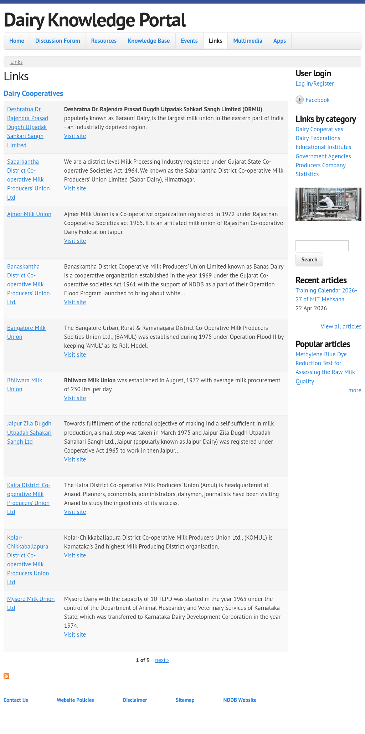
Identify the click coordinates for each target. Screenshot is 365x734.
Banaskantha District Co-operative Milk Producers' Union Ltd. (28, 284)
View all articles (341, 326)
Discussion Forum (57, 41)
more (354, 390)
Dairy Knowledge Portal (95, 19)
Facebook (317, 100)
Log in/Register (314, 83)
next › (162, 659)
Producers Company (320, 165)
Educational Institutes (323, 147)
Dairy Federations (317, 138)
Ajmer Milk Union (29, 214)
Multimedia (247, 41)
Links (215, 41)
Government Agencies (323, 156)
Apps (279, 41)
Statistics (307, 174)
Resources (104, 41)
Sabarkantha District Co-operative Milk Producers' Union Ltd (28, 180)
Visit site (75, 136)
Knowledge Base (149, 41)
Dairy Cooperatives (33, 93)
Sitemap (185, 700)
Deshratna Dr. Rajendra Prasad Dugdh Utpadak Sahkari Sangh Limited (27, 127)
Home (16, 41)
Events (189, 41)
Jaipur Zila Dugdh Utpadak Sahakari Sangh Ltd (29, 432)
